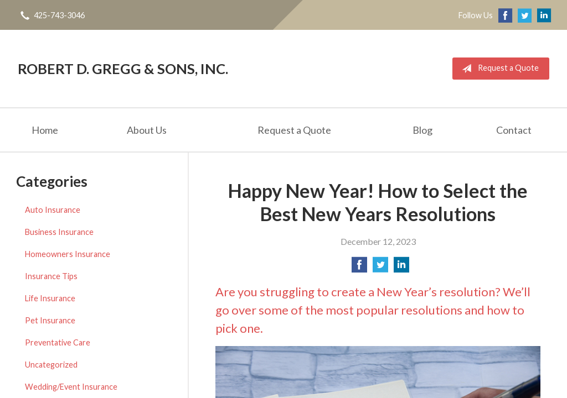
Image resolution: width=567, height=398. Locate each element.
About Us (147, 130)
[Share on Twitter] (380, 268)
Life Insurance (50, 298)
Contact (514, 130)
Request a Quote (498, 68)
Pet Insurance (50, 320)
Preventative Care (57, 342)
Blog (422, 130)
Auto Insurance (52, 209)
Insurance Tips (51, 276)
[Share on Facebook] (359, 268)
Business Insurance (59, 232)
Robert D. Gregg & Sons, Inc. (123, 68)
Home (45, 130)
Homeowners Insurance (67, 254)
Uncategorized (51, 364)
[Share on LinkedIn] (401, 268)
